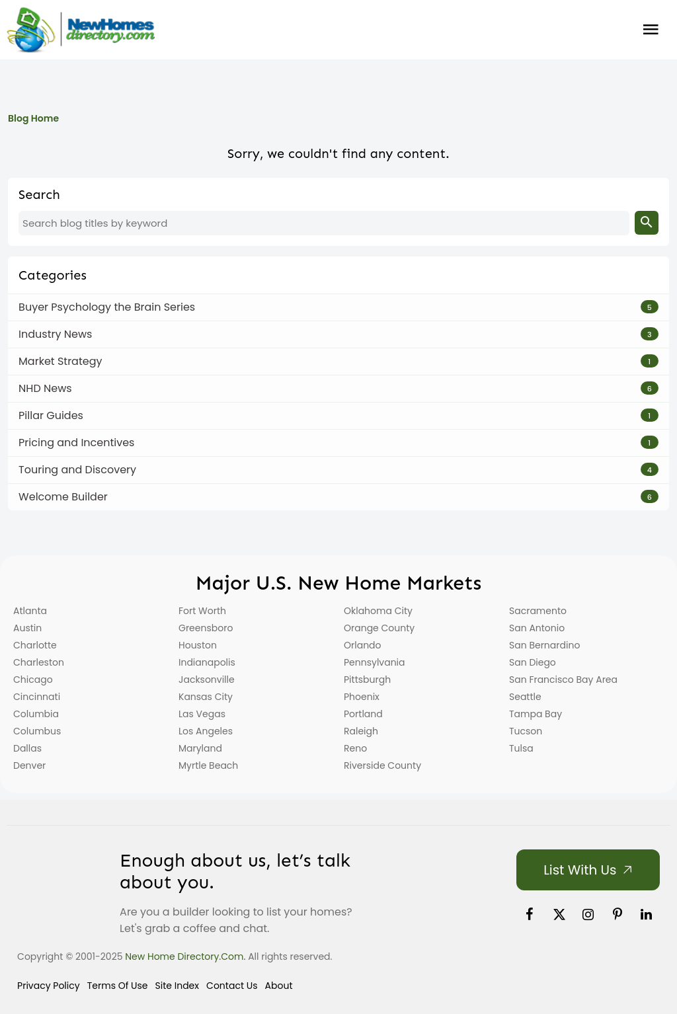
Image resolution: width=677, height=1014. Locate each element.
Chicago (33, 679)
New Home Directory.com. (185, 956)
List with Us (579, 870)
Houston (198, 645)
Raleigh (361, 731)
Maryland (200, 748)
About (279, 985)
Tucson (525, 731)
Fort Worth (202, 610)
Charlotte (35, 645)
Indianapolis (207, 662)
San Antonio (537, 628)
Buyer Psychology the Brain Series (107, 307)
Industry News (55, 334)
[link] (529, 914)
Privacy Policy (48, 985)
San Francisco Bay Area (563, 679)
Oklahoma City (378, 610)
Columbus (37, 731)
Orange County (379, 628)
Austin (27, 628)
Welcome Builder (63, 496)
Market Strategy (60, 361)
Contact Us (231, 985)
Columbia (36, 714)
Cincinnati (36, 696)
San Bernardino (544, 645)
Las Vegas (202, 714)
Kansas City (206, 696)
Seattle (525, 696)
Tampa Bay (535, 714)
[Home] (81, 30)
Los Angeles (206, 731)
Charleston (38, 662)
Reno (355, 748)
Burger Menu (651, 30)
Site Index (177, 985)
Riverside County (382, 765)
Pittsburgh (367, 679)
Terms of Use (117, 985)
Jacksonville (207, 679)
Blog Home (33, 118)
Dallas (27, 748)
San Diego (532, 662)
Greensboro (206, 628)
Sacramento (538, 610)
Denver (29, 765)
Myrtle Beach (208, 765)
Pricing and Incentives (76, 442)
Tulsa (521, 748)
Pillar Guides (51, 415)
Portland (363, 714)
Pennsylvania (374, 662)
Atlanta (30, 610)
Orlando (362, 645)
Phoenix (361, 696)
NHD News (45, 388)
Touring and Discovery (77, 469)
